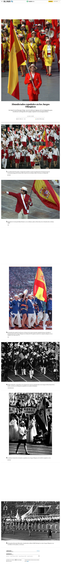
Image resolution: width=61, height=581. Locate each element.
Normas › (38, 550)
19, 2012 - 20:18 (30, 116)
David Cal (7, 556)
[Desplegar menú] (2, 1)
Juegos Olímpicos (30, 1)
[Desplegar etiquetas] (39, 556)
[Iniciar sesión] (56, 1)
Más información (9, 561)
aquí (28, 561)
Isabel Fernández (30, 556)
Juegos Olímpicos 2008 (14, 556)
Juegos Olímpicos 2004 (22, 556)
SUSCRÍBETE (50, 1)
